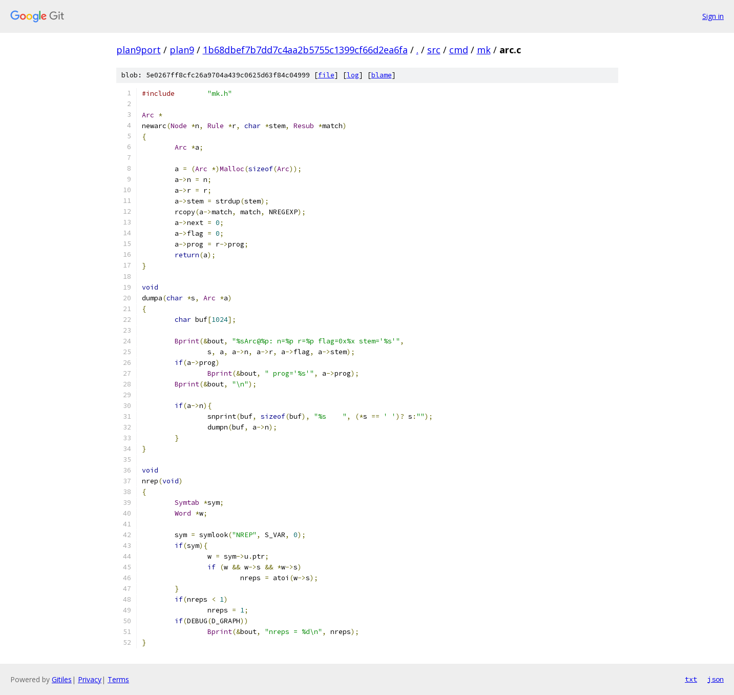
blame (381, 75)
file (326, 75)
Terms (118, 679)
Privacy (89, 679)
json (715, 679)
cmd (458, 50)
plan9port (138, 50)
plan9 (182, 50)
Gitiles (62, 679)
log (353, 75)
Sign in (713, 16)
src (434, 50)
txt (691, 679)
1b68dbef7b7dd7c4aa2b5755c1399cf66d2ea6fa (305, 50)
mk (484, 50)
